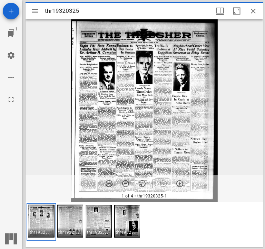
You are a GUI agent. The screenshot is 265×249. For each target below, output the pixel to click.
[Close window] (253, 11)
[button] (41, 222)
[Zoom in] (109, 183)
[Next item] (179, 183)
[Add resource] (11, 11)
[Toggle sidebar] (35, 11)
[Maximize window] (236, 11)
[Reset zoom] (142, 183)
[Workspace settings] (11, 55)
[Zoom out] (125, 183)
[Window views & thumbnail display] (220, 11)
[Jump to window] (11, 33)
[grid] (144, 224)
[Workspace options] (11, 77)
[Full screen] (11, 99)
